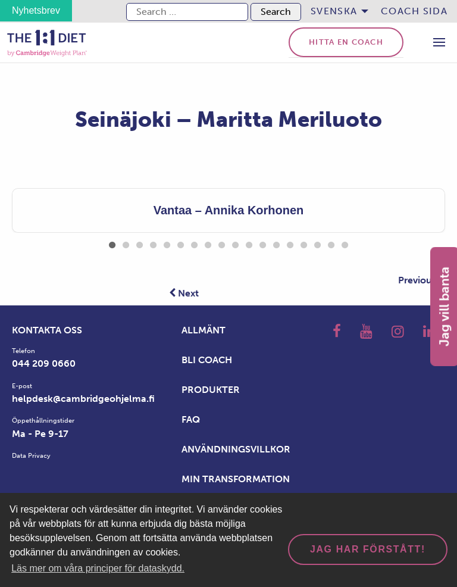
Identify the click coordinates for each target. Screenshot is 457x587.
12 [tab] (263, 243)
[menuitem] (336, 11)
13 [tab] (276, 243)
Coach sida (414, 11)
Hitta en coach (346, 42)
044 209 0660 (44, 363)
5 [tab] (167, 243)
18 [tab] (345, 243)
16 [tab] (317, 243)
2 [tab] (126, 243)
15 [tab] (304, 243)
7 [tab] (194, 243)
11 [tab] (249, 243)
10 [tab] (235, 243)
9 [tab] (222, 243)
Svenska (334, 11)
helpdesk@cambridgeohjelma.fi (83, 398)
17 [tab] (331, 243)
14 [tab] (290, 243)
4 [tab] (153, 243)
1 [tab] (112, 243)
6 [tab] (180, 243)
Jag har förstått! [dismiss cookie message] (367, 549)
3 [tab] (139, 243)
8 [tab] (208, 243)
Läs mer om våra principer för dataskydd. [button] (97, 568)
